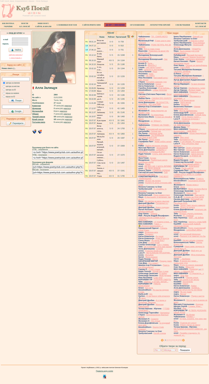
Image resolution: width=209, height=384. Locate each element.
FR (34, 13)
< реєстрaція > (15, 58)
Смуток (186, 74)
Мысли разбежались (188, 111)
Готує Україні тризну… (191, 117)
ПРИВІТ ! (190, 317)
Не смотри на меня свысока (157, 201)
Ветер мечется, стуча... (100, 128)
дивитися (68, 106)
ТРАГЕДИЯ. (185, 67)
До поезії (159, 86)
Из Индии (190, 315)
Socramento (188, 282)
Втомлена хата (151, 232)
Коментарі (36, 106)
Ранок (147, 164)
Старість (200, 179)
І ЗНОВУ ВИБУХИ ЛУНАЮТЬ (189, 77)
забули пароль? (15, 55)
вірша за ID (10, 97)
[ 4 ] (176, 340)
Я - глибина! (188, 216)
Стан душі (158, 277)
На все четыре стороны (193, 240)
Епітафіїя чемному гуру (156, 82)
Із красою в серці (196, 41)
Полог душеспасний (197, 228)
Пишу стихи (191, 193)
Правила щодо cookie (104, 371)
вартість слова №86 (197, 222)
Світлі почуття (197, 152)
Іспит (151, 74)
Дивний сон (198, 37)
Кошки (99, 123)
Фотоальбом (37, 111)
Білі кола (149, 288)
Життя (155, 259)
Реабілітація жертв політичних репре (152, 161)
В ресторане (101, 120)
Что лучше (155, 321)
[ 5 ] (180, 340)
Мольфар (149, 255)
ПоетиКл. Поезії (24, 24)
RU (39, 13)
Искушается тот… (187, 139)
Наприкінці (164, 313)
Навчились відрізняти (195, 59)
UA (29, 13)
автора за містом (13, 86)
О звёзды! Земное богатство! (192, 57)
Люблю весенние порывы (156, 146)
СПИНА (159, 249)
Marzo (99, 91)
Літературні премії (160, 25)
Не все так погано (153, 181)
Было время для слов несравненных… (186, 52)
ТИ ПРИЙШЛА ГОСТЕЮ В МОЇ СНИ (151, 136)
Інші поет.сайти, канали (43, 24)
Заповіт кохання (197, 113)
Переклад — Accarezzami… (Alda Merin (187, 130)
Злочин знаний (192, 150)
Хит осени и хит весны (189, 280)
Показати (185, 350)
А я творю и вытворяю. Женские (152, 301)
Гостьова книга (38, 122)
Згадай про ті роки (160, 271)
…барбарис (185, 259)
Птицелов (100, 64)
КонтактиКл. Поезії (200, 24)
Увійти (16, 50)
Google (16, 111)
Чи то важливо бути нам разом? (158, 247)
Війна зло (190, 267)
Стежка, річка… (195, 306)
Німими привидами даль (187, 107)
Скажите (155, 319)
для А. (99, 99)
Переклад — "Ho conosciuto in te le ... (189, 93)
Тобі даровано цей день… (152, 173)
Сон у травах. (163, 245)
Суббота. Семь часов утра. (101, 162)
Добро (193, 286)
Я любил (163, 273)
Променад (100, 88)
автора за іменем (13, 83)
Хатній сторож (160, 333)
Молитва (185, 104)
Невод (185, 284)
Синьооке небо (145, 57)
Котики (153, 158)
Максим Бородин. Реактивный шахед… (188, 163)
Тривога (153, 213)
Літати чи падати (187, 207)
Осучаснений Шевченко (190, 234)
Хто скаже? (153, 263)
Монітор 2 (152, 65)
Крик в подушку (162, 207)
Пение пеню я (192, 185)
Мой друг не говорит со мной (188, 252)
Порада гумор (166, 261)
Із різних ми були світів (194, 197)
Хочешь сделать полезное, (191, 213)
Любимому (101, 112)
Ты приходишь (157, 115)
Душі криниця (199, 43)
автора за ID (11, 90)
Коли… (151, 63)
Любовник (101, 134)
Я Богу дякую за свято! (190, 325)
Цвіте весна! (185, 102)
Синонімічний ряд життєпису (158, 129)
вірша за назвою (12, 93)
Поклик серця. (192, 277)
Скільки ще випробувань (196, 65)
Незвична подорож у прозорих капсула (187, 120)
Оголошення (137, 25)
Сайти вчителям (91, 25)
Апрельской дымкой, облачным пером (187, 225)
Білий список (38, 119)
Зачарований (162, 148)
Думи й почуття (162, 238)
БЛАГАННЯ (194, 166)
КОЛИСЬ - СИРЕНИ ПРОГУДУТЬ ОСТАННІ (188, 289)
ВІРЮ (192, 160)
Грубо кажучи (187, 168)
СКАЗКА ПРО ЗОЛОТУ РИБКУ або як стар (155, 99)
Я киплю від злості (188, 323)
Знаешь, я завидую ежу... (100, 170)
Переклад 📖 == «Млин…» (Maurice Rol (189, 270)
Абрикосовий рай (145, 211)
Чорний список (38, 117)
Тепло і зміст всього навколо (192, 205)
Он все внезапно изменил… (101, 154)
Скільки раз (156, 131)
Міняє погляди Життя (197, 189)
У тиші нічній (153, 242)
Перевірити (16, 123)
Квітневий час (197, 199)
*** (188, 127)
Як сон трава (185, 292)
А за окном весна (186, 100)
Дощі (155, 71)
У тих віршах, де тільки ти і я (192, 141)
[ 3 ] (172, 340)
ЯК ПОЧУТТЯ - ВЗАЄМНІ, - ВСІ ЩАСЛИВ (153, 103)
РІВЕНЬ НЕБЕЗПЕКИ (149, 285)
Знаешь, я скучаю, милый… (156, 282)
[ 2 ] (169, 340)
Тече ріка (184, 275)
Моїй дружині (165, 275)
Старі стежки (154, 269)
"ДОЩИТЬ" (196, 49)
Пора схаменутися (162, 195)
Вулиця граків (195, 90)
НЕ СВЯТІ (150, 76)
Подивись (149, 234)
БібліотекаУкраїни (8, 24)
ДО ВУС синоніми (115, 25)
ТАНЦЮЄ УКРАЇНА (182, 71)
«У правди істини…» (163, 222)
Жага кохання (152, 257)
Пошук (16, 100)
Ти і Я (197, 191)
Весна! (183, 294)
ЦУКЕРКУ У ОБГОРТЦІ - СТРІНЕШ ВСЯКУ (152, 151)
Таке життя (199, 195)
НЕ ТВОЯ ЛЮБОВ (152, 168)
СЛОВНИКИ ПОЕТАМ (67, 25)
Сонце (158, 84)
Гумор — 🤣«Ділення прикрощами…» (150, 225)
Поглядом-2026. (181, 203)
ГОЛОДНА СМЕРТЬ (162, 280)
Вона (183, 187)
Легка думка (154, 139)
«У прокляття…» (196, 273)
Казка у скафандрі (198, 170)
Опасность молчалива (154, 69)
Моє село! (184, 137)
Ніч (150, 294)
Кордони (199, 304)
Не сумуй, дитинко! (182, 82)
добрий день (200, 115)
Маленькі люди (155, 133)
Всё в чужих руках (152, 49)
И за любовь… (164, 88)
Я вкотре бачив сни (153, 251)
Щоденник (36, 108)
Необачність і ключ (197, 88)
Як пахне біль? (158, 240)
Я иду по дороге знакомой (191, 265)
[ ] (165, 340)
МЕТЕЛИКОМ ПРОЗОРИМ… (159, 253)
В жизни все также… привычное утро (186, 262)
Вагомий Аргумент (195, 55)
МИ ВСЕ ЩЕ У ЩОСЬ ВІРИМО (157, 166)
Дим (184, 308)
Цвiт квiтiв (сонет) (153, 67)
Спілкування (183, 25)
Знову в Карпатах (193, 148)
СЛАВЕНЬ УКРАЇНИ (161, 170)
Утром (99, 176)
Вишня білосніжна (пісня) (188, 62)
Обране (35, 114)
